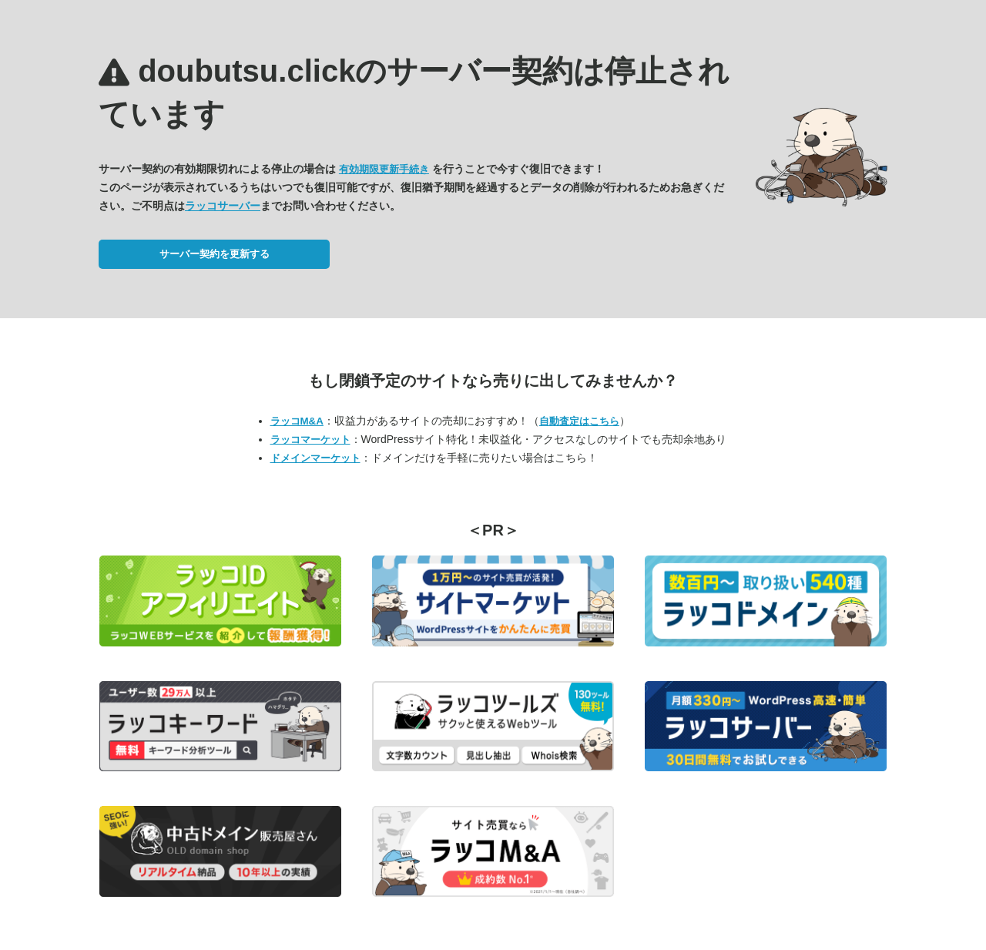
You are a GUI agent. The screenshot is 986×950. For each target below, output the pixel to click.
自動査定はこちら (579, 421)
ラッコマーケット (310, 439)
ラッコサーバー (222, 206)
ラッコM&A (297, 421)
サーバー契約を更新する (214, 254)
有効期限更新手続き (384, 169)
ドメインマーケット (315, 458)
